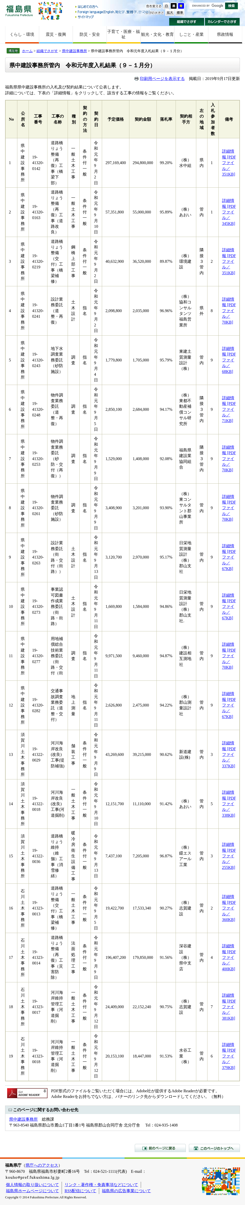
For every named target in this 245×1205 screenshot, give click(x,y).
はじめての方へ (113, 7)
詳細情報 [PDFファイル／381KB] (229, 1006)
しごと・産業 (191, 34)
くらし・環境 (22, 34)
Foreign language (113, 11)
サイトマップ (113, 16)
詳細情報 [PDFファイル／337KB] (229, 754)
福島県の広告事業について (126, 1191)
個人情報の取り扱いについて (32, 1185)
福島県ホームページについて (32, 1191)
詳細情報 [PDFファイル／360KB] (229, 908)
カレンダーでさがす (222, 22)
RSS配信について (80, 1191)
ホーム (27, 51)
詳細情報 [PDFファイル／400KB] (229, 957)
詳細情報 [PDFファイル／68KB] (229, 360)
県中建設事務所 (74, 51)
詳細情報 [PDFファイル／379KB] (229, 1056)
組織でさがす (186, 22)
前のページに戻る (160, 1148)
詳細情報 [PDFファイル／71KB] (229, 409)
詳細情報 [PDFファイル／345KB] (229, 212)
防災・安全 (90, 34)
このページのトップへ (214, 1148)
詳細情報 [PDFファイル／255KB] (229, 856)
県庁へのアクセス (42, 1165)
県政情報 (225, 34)
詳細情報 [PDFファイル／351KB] (229, 162)
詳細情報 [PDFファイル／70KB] (229, 310)
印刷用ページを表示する (162, 78)
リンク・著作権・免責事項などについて (101, 1185)
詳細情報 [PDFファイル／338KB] (229, 803)
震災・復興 (56, 34)
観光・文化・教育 (157, 34)
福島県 (19, 11)
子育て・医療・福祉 (123, 34)
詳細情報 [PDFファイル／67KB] (229, 557)
